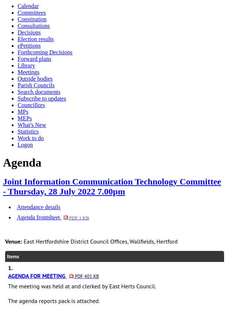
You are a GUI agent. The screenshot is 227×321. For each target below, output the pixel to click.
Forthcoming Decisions (45, 52)
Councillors (31, 105)
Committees (32, 13)
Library (26, 65)
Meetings (29, 72)
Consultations (34, 26)
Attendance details (38, 207)
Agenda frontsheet (53, 217)
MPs (23, 112)
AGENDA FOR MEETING (53, 276)
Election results (36, 39)
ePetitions (29, 46)
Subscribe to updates (42, 98)
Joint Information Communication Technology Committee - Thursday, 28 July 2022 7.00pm (112, 186)
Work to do (31, 138)
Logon (25, 145)
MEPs (25, 118)
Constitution (32, 19)
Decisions (29, 32)
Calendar (28, 6)
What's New (32, 125)
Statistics (28, 131)
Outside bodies (35, 79)
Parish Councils (36, 85)
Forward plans (34, 59)
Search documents (39, 92)
